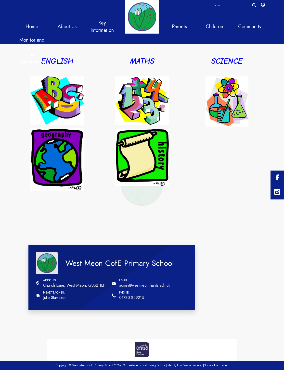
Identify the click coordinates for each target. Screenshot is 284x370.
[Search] (254, 5)
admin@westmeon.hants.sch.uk (144, 285)
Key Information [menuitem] (102, 26)
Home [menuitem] (32, 26)
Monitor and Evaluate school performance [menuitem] (32, 51)
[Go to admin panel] (215, 365)
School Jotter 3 (166, 365)
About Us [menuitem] (67, 26)
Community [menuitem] (249, 26)
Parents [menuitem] (179, 26)
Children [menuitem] (214, 26)
